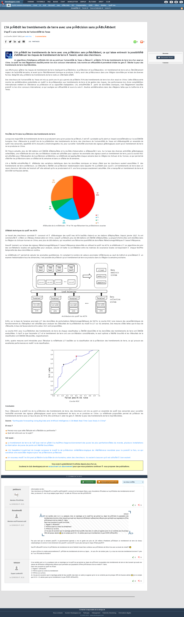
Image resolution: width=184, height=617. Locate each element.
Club (108, 2)
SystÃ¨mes (112, 5)
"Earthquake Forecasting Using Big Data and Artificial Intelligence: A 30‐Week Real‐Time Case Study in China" (59, 422)
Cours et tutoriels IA (96, 8)
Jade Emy (28, 38)
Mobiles (103, 5)
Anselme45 (17, 515)
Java (58, 5)
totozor (17, 567)
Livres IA (108, 8)
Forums (30, 2)
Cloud (35, 5)
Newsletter (72, 2)
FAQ (49, 2)
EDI (73, 5)
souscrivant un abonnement (61, 468)
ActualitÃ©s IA (75, 8)
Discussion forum (165, 58)
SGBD (90, 5)
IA (40, 5)
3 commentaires (40, 38)
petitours (17, 494)
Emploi (83, 2)
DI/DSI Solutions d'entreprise (21, 5)
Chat (62, 2)
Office (97, 5)
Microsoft (51, 5)
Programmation (81, 5)
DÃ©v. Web (65, 5)
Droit (101, 2)
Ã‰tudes (92, 2)
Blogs (55, 2)
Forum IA (85, 8)
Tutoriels (40, 2)
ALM (44, 5)
